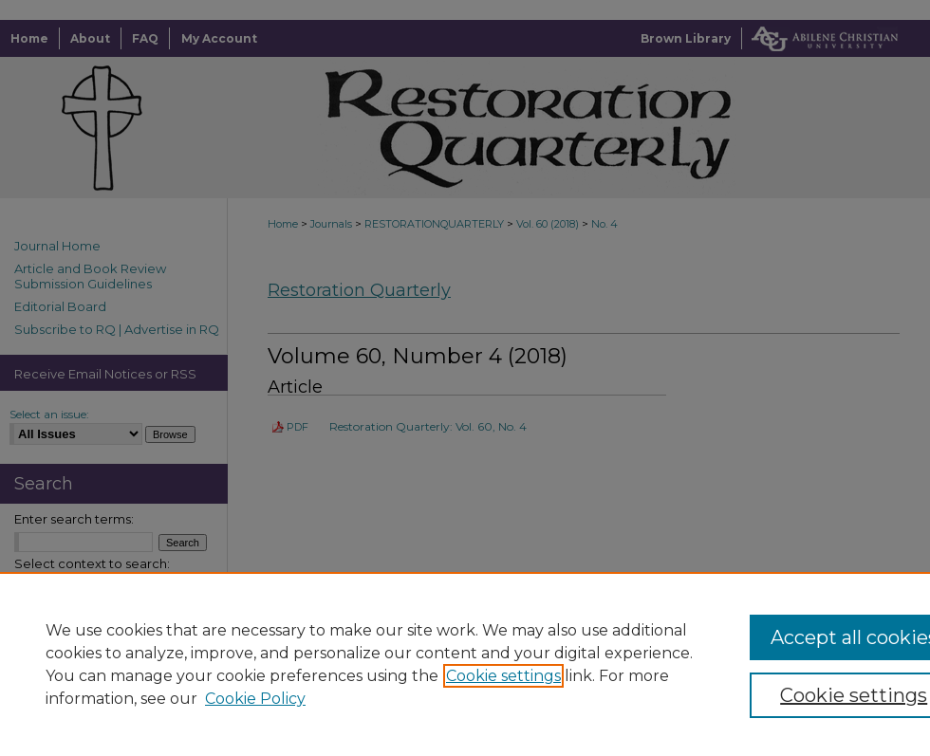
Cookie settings (503, 676)
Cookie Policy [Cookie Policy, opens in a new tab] (255, 699)
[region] (465, 664)
